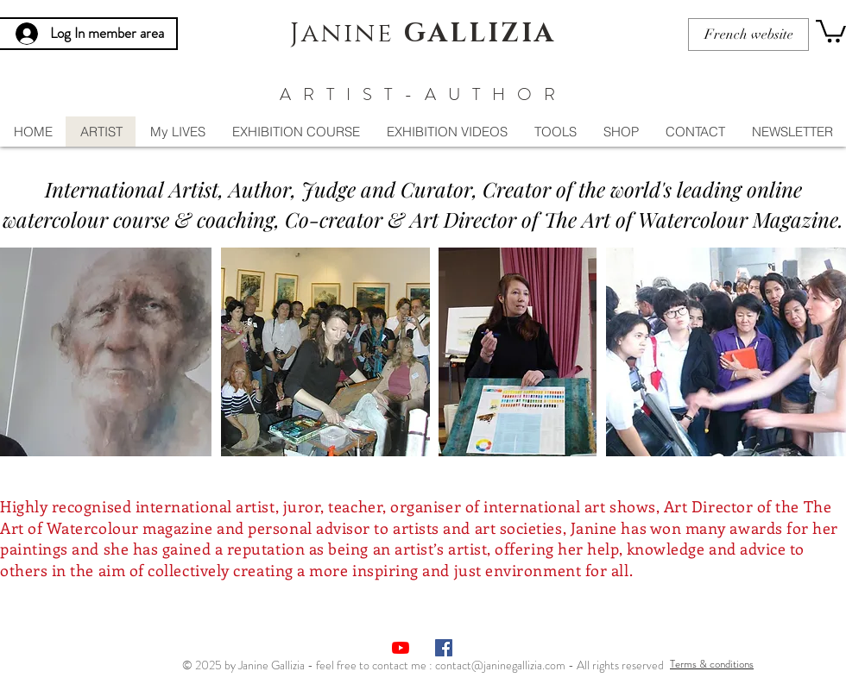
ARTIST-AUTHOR (423, 94)
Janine (423, 33)
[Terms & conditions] (712, 664)
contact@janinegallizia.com (500, 665)
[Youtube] (400, 647)
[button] (831, 29)
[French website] (748, 34)
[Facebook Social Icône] (443, 647)
